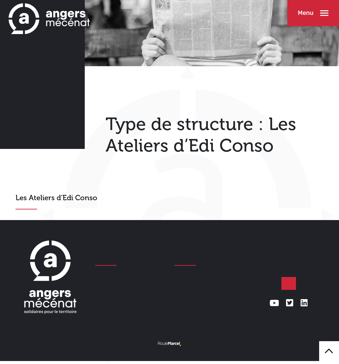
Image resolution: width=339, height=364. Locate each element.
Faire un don (288, 283)
